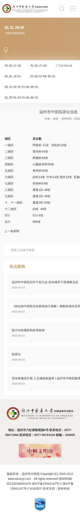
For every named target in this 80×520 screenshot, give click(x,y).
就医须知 (12, 76)
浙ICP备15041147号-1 (47, 483)
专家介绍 (38, 65)
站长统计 (36, 488)
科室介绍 (12, 65)
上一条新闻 (11, 231)
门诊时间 (64, 65)
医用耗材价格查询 (21, 97)
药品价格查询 (42, 76)
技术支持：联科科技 (56, 488)
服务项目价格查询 (21, 87)
